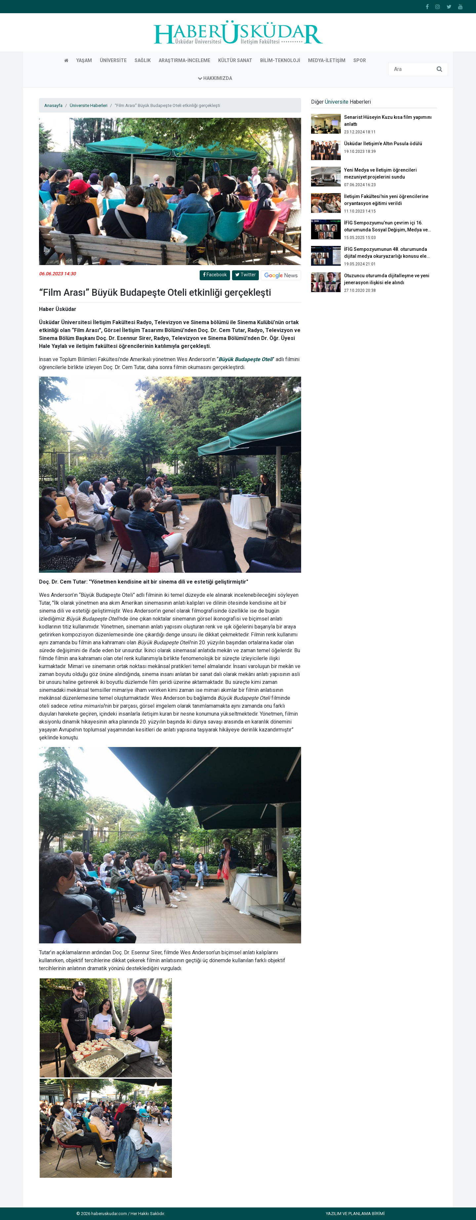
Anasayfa (53, 105)
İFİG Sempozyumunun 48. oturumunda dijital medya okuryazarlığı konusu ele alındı (385, 256)
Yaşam (84, 60)
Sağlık (143, 60)
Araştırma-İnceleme (184, 60)
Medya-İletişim (326, 60)
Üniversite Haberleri (88, 105)
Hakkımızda (215, 78)
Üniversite (113, 60)
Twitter (245, 274)
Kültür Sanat (235, 60)
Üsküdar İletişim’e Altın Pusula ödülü (383, 143)
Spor (359, 60)
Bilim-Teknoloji (280, 60)
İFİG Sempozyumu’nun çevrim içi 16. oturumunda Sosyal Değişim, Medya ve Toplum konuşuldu (386, 229)
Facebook (215, 274)
